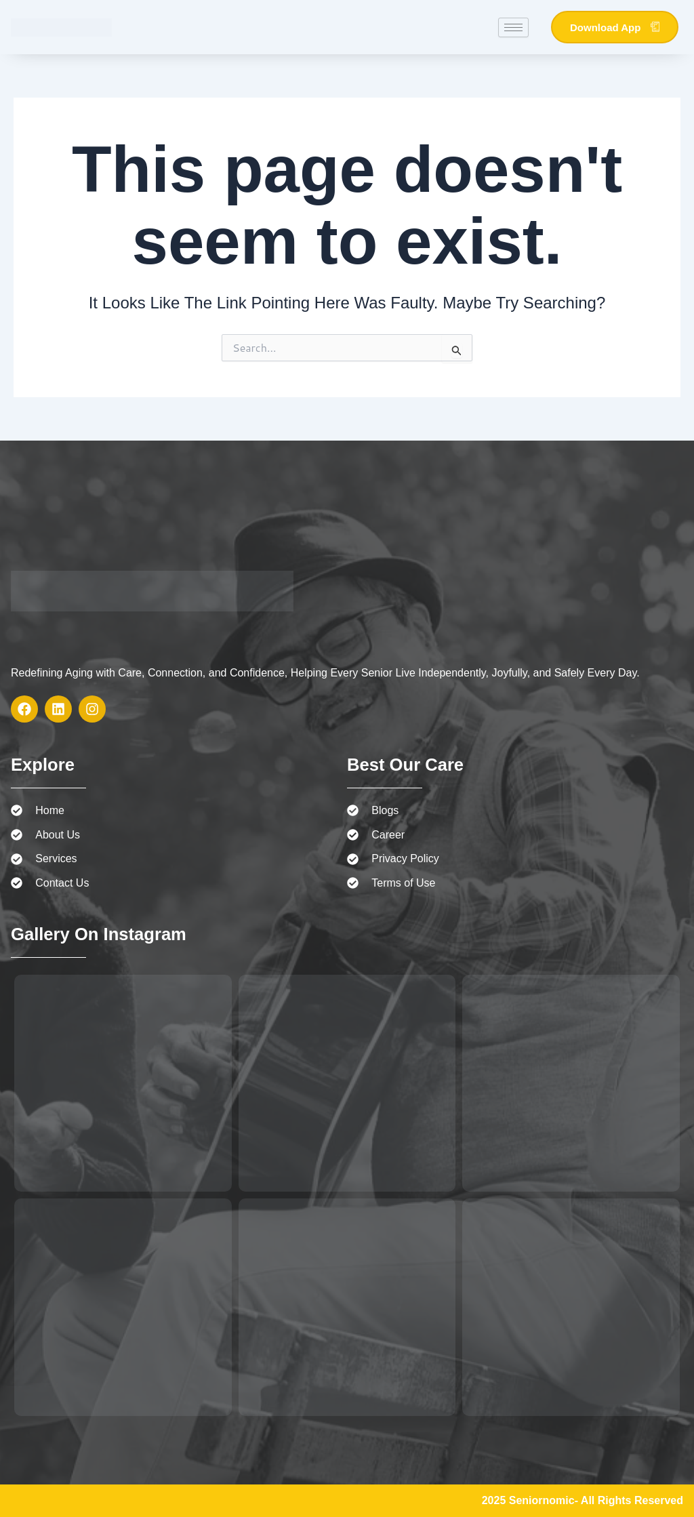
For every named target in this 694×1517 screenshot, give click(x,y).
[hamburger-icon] (513, 27)
